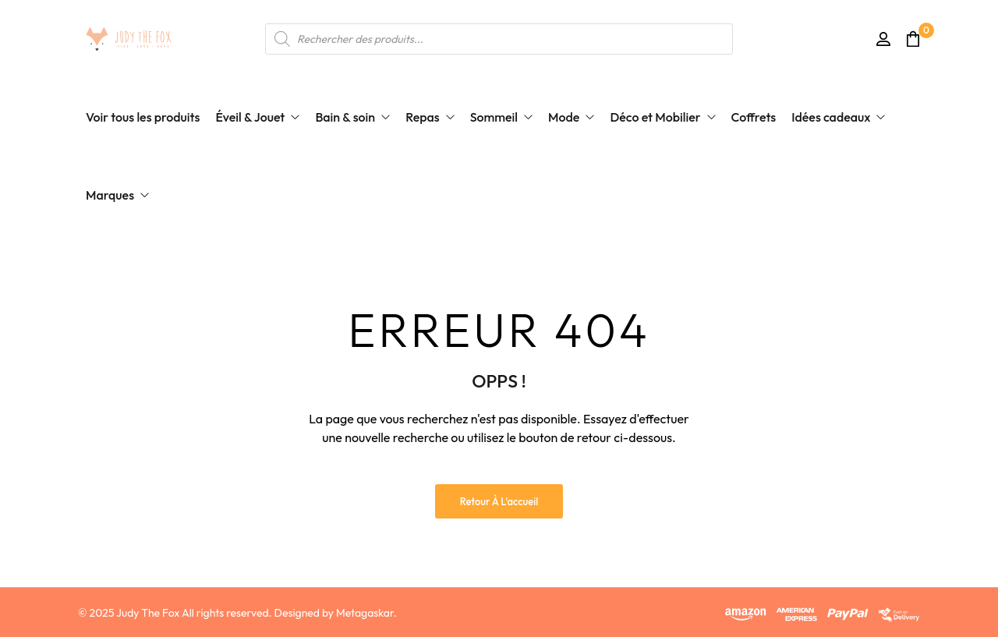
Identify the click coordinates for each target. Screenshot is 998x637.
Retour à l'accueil (499, 501)
